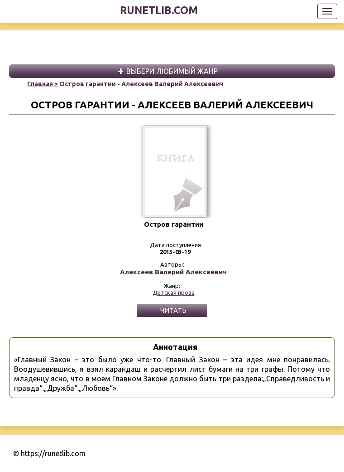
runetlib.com (159, 10)
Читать (173, 310)
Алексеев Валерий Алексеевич (173, 272)
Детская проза (174, 292)
